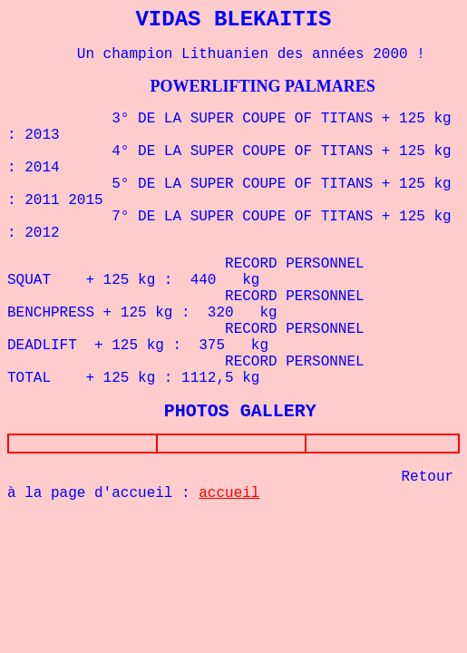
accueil (229, 497)
